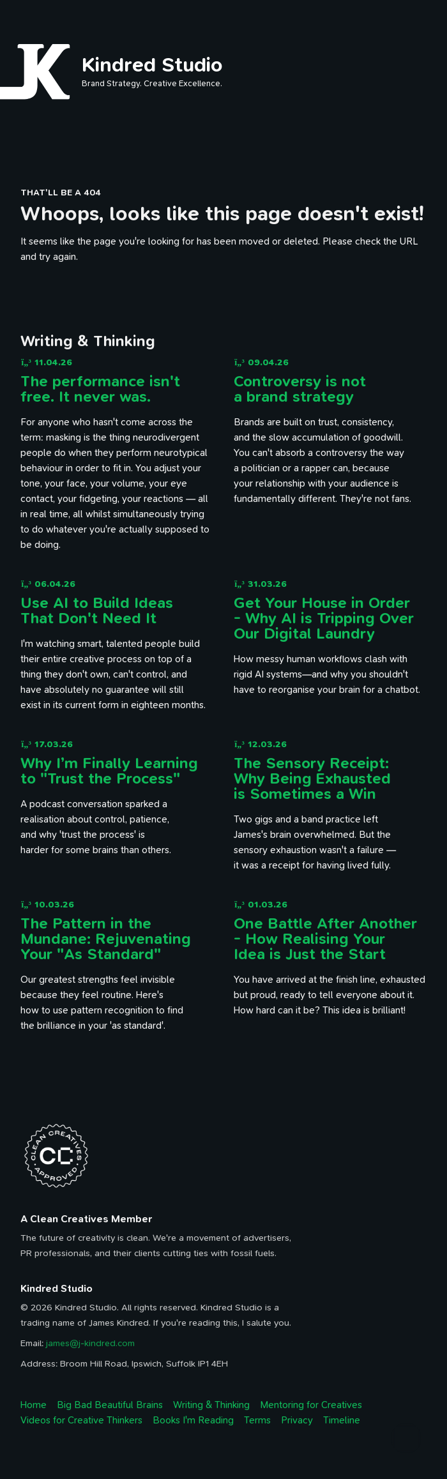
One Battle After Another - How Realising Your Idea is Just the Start (325, 938)
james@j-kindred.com (90, 1343)
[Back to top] (406, 1438)
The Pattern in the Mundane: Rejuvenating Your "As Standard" (105, 938)
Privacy (297, 1420)
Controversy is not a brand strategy (300, 389)
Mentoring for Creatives (311, 1405)
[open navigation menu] (419, 30)
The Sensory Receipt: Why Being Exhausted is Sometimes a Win (312, 778)
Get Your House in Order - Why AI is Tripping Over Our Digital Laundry (324, 618)
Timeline (341, 1420)
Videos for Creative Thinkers (81, 1420)
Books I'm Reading (193, 1420)
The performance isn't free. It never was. (100, 389)
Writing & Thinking (211, 1405)
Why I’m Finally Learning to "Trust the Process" (109, 771)
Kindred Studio (152, 64)
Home (33, 1405)
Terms (257, 1420)
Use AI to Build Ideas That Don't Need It (96, 610)
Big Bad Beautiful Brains (110, 1405)
